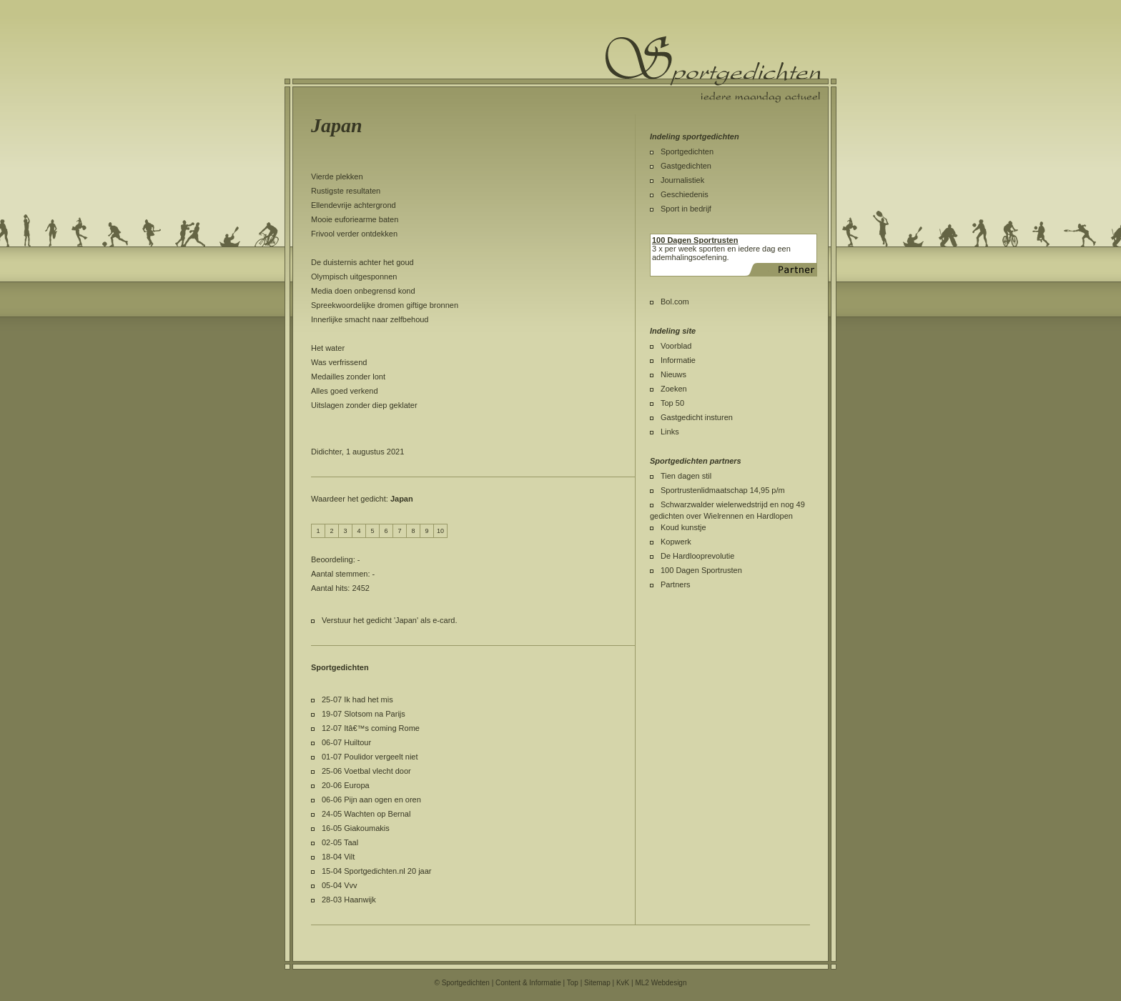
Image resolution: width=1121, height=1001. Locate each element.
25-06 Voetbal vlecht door (366, 771)
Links (670, 431)
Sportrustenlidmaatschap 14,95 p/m (723, 490)
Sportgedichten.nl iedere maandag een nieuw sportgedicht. (713, 69)
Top (572, 983)
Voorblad (676, 346)
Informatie (678, 360)
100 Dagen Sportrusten (701, 570)
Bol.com (675, 301)
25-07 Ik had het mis (357, 699)
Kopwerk (676, 541)
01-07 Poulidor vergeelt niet (370, 756)
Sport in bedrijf (686, 208)
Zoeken (674, 388)
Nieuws (673, 374)
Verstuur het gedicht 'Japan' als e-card (388, 620)
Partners (676, 584)
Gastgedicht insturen (697, 417)
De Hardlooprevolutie (697, 556)
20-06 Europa (346, 785)
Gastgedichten (686, 165)
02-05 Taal (340, 842)
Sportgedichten (687, 151)
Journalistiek (682, 180)
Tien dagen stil (686, 476)
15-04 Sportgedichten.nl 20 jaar (377, 871)
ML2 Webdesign (660, 983)
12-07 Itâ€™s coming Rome (371, 728)
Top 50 (672, 403)
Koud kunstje (683, 527)
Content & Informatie (528, 983)
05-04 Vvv (339, 885)
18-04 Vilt (338, 856)
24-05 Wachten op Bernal (366, 814)
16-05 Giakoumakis (356, 828)
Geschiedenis (684, 194)
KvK (622, 983)
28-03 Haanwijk (349, 899)
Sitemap (597, 983)
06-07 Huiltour (346, 742)
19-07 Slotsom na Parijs (363, 713)
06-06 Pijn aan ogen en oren (371, 799)
